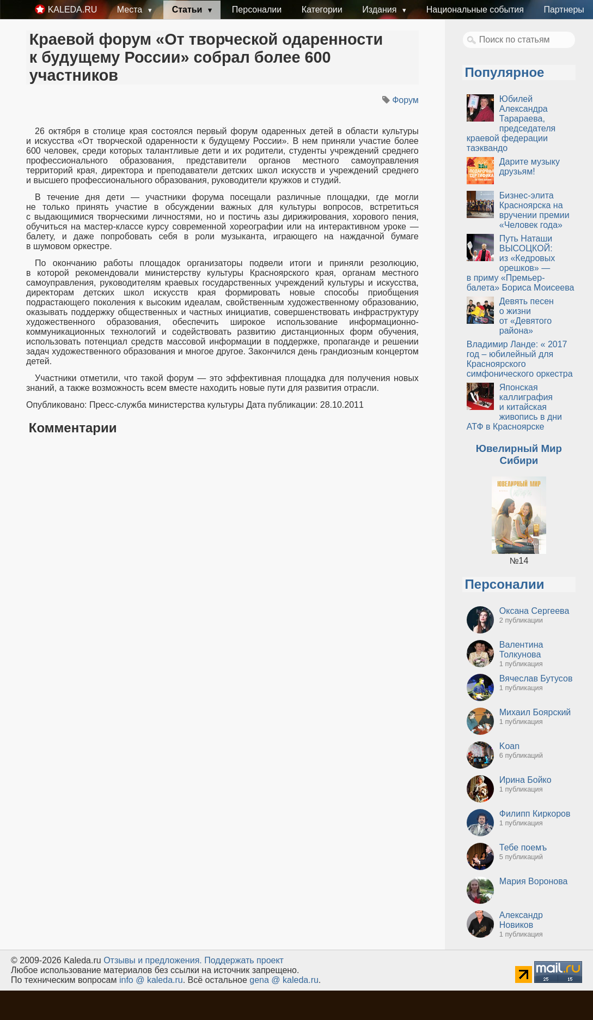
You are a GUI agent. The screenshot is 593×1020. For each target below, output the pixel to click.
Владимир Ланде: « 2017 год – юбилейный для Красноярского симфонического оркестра (520, 359)
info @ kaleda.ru (151, 980)
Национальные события (475, 9)
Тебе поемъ (523, 847)
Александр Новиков (521, 920)
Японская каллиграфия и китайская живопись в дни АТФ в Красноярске (514, 407)
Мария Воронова (533, 881)
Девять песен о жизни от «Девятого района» (526, 316)
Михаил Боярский (535, 712)
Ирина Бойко (525, 779)
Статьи (188, 9)
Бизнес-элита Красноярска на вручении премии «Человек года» (534, 210)
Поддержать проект (244, 960)
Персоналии (257, 9)
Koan (509, 746)
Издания (380, 9)
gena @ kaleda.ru (284, 980)
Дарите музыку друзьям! (529, 166)
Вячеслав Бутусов (536, 678)
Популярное (505, 72)
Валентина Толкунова (521, 649)
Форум (405, 100)
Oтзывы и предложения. (152, 960)
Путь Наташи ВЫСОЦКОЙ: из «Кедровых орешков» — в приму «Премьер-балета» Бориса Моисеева (520, 263)
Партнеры (563, 9)
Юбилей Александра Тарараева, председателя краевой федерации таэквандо (511, 123)
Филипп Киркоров (535, 813)
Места (131, 9)
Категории (322, 9)
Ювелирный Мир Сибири (519, 454)
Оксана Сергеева (534, 610)
